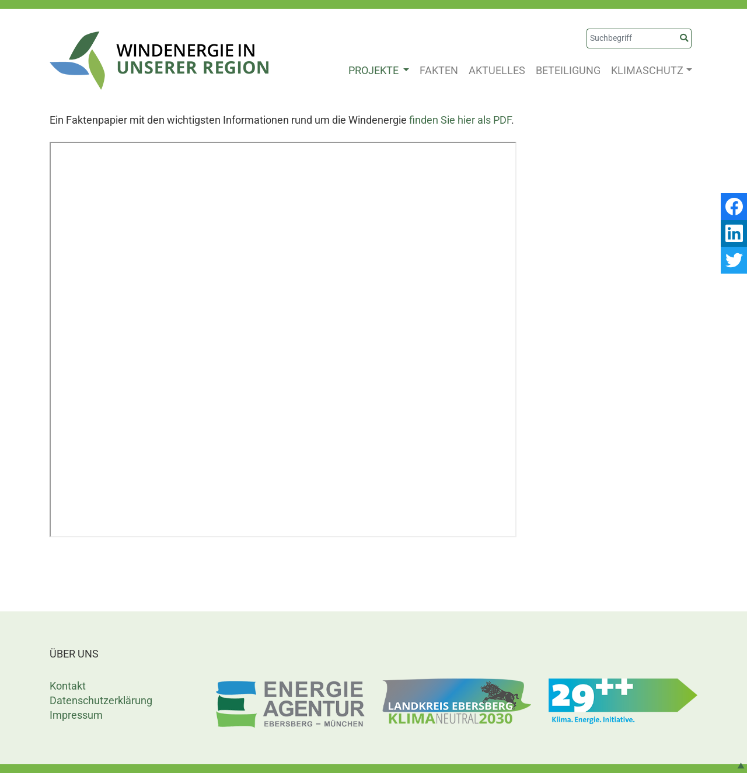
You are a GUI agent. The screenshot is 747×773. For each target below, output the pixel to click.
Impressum (76, 715)
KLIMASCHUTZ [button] (647, 70)
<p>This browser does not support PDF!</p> (283, 339)
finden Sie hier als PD (458, 120)
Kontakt (68, 686)
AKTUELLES (497, 70)
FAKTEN (439, 70)
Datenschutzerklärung (101, 700)
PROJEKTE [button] (374, 70)
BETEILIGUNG (568, 70)
